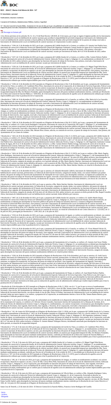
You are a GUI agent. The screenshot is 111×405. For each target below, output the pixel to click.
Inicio (3, 392)
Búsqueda (4, 396)
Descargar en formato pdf (12, 32)
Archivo (4, 394)
